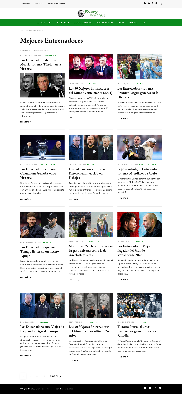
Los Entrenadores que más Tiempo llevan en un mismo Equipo (40, 251)
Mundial (143, 322)
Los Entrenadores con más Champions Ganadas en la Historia (39, 173)
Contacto (38, 3)
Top (143, 23)
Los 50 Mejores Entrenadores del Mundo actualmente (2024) (90, 92)
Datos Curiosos (83, 23)
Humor (121, 23)
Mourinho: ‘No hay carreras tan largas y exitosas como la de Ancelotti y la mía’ (89, 250)
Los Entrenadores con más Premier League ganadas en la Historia (138, 92)
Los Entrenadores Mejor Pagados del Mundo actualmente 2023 (134, 250)
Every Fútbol (41, 389)
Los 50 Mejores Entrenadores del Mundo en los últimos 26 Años (90, 331)
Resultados (63, 23)
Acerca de (26, 3)
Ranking (92, 84)
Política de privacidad (56, 3)
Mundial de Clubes (147, 164)
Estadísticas (44, 23)
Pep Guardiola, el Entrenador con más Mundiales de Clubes (138, 171)
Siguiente (55, 376)
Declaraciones (105, 23)
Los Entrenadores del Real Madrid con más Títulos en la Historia (41, 64)
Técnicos (47, 242)
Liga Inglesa (141, 84)
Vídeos (133, 23)
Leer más (25, 122)
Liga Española (49, 55)
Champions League (47, 164)
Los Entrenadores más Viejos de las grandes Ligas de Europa (42, 328)
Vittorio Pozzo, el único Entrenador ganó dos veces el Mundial (138, 331)
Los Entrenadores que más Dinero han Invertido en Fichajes (88, 173)
